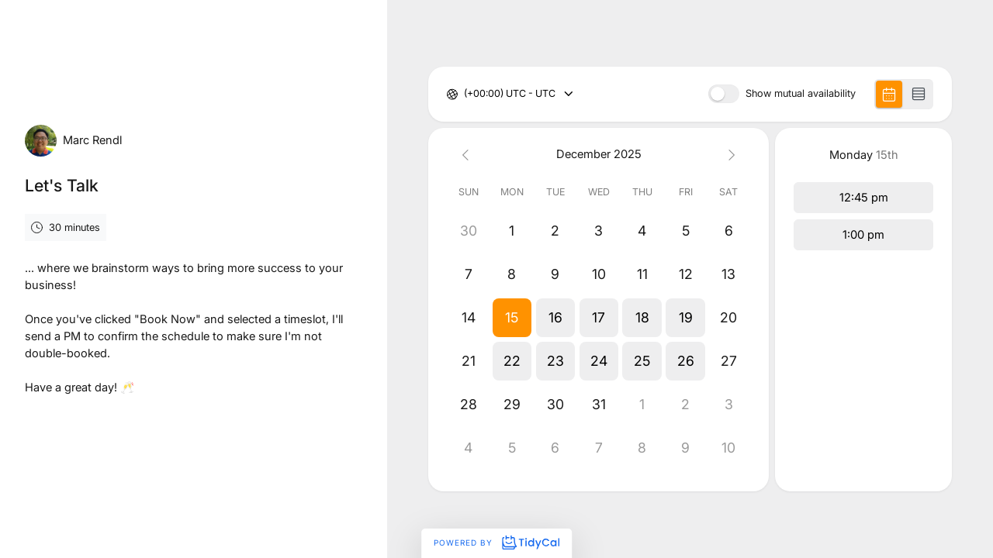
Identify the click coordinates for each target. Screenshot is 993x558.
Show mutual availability (801, 94)
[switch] (723, 93)
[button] (512, 317)
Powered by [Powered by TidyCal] (496, 542)
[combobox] (465, 94)
